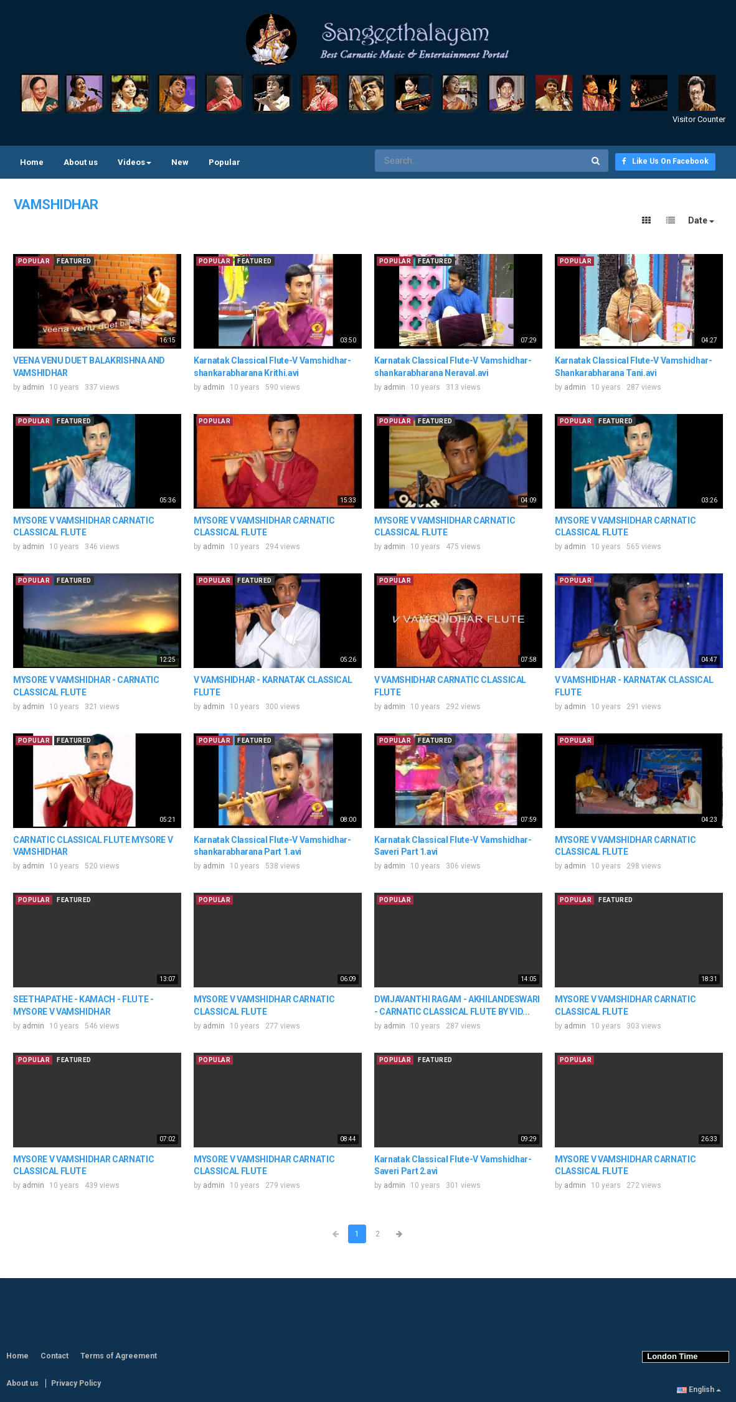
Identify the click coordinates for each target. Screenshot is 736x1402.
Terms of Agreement (118, 1356)
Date (701, 220)
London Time (670, 1356)
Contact (54, 1356)
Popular (224, 162)
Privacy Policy (76, 1383)
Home (32, 162)
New (180, 162)
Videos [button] (134, 162)
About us (81, 162)
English (699, 1389)
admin (33, 387)
